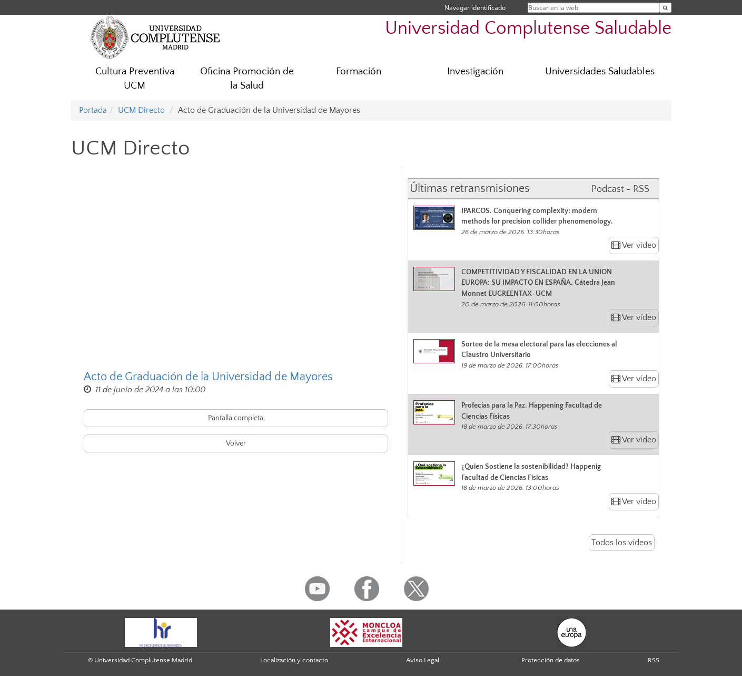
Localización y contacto (294, 660)
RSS (653, 660)
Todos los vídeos (621, 542)
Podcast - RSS (620, 189)
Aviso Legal (422, 660)
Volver (236, 443)
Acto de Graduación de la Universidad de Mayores (208, 376)
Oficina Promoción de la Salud (247, 78)
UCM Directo (141, 110)
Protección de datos (550, 660)
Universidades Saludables (600, 71)
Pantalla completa (235, 418)
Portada (93, 110)
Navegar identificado (475, 7)
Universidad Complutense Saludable (528, 28)
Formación (358, 71)
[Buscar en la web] (665, 8)
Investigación (475, 71)
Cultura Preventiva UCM (134, 78)
